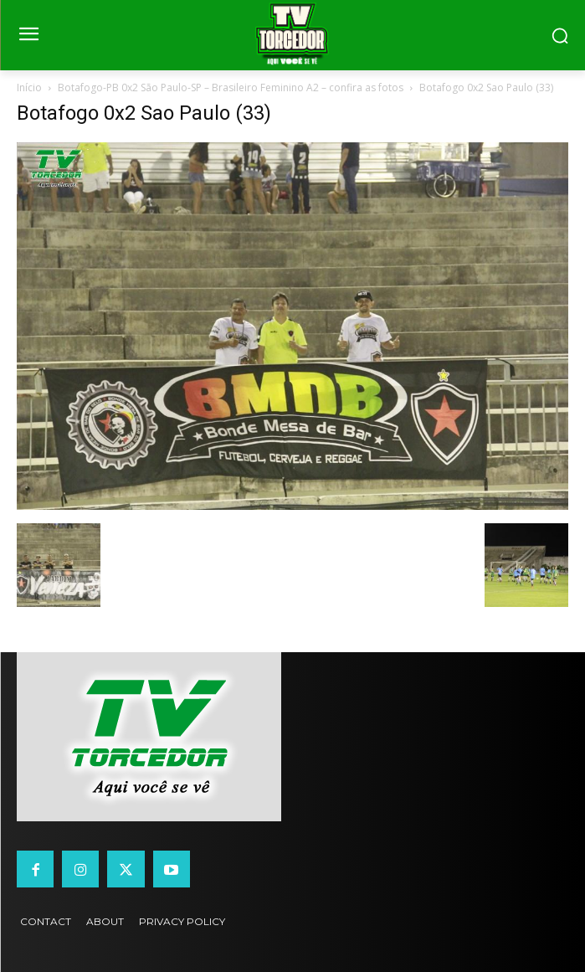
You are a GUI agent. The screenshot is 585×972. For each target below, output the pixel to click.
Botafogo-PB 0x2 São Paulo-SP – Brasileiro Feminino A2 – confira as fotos (230, 87)
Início (29, 87)
